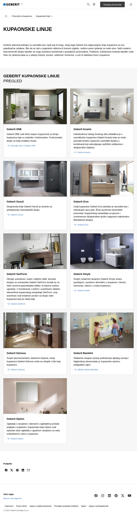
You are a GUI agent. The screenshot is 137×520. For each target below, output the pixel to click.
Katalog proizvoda (112, 4)
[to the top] (129, 476)
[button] (88, 4)
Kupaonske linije (44, 16)
